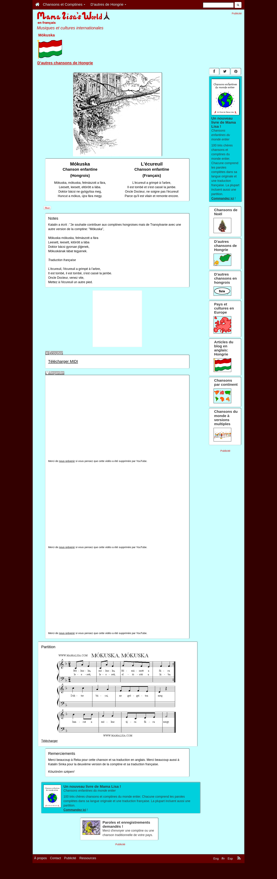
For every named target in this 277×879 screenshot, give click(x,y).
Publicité (70, 871)
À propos (40, 871)
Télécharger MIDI (63, 361)
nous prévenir (67, 461)
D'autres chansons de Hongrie (65, 63)
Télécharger (49, 741)
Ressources (87, 871)
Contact (55, 871)
